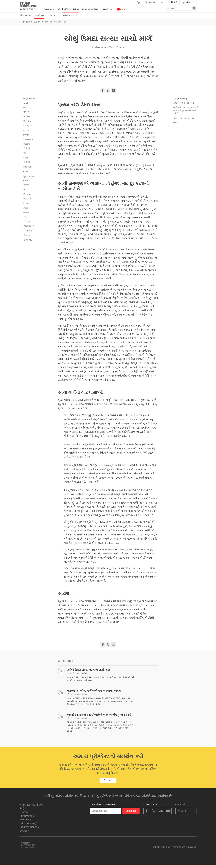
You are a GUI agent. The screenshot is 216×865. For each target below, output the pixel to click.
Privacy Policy (27, 816)
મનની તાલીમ (53, 15)
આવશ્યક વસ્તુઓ (52, 9)
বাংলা (25, 107)
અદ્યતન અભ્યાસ (90, 9)
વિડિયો (172, 2)
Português (28, 194)
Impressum (191, 847)
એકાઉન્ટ (188, 2)
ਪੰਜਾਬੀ (26, 185)
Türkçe (26, 221)
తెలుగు (26, 212)
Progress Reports (29, 827)
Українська (28, 226)
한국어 (26, 162)
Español (27, 121)
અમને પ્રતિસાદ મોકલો (31, 805)
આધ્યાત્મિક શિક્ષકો (70, 15)
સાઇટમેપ (24, 812)
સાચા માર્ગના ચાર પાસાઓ (183, 118)
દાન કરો (122, 9)
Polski (26, 189)
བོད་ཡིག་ (26, 112)
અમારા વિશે (108, 9)
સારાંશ (175, 122)
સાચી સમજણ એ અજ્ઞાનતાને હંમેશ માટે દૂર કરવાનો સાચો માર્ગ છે (185, 110)
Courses (24, 830)
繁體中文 (27, 239)
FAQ (22, 808)
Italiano (26, 144)
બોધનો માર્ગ (39, 15)
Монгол (27, 167)
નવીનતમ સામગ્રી (29, 823)
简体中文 (27, 235)
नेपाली (26, 180)
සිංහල (26, 203)
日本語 (26, 148)
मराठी (26, 171)
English (26, 116)
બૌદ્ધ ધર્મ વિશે (26, 15)
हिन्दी (26, 135)
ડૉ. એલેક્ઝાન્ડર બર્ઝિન (102, 47)
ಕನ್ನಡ (25, 157)
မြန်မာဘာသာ (29, 176)
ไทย (25, 217)
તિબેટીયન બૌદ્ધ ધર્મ (70, 9)
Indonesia (28, 139)
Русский (27, 198)
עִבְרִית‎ (26, 130)
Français (27, 125)
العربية (25, 103)
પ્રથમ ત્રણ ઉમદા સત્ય (183, 103)
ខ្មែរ (24, 153)
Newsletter (25, 819)
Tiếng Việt (27, 230)
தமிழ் (25, 208)
